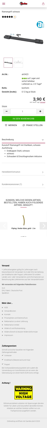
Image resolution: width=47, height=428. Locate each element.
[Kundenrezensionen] (7, 18)
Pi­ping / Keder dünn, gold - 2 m (23, 228)
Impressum (8, 335)
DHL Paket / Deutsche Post (12, 290)
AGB (6, 307)
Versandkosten (10, 311)
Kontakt (7, 314)
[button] (6, 111)
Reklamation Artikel (11, 325)
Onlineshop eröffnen (14, 421)
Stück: (4, 106)
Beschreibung (8, 139)
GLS (3, 288)
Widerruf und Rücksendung (14, 328)
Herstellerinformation (11, 172)
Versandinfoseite (37, 279)
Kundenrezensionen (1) (12, 184)
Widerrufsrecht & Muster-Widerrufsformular (21, 332)
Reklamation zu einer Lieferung (16, 321)
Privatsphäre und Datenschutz (16, 318)
